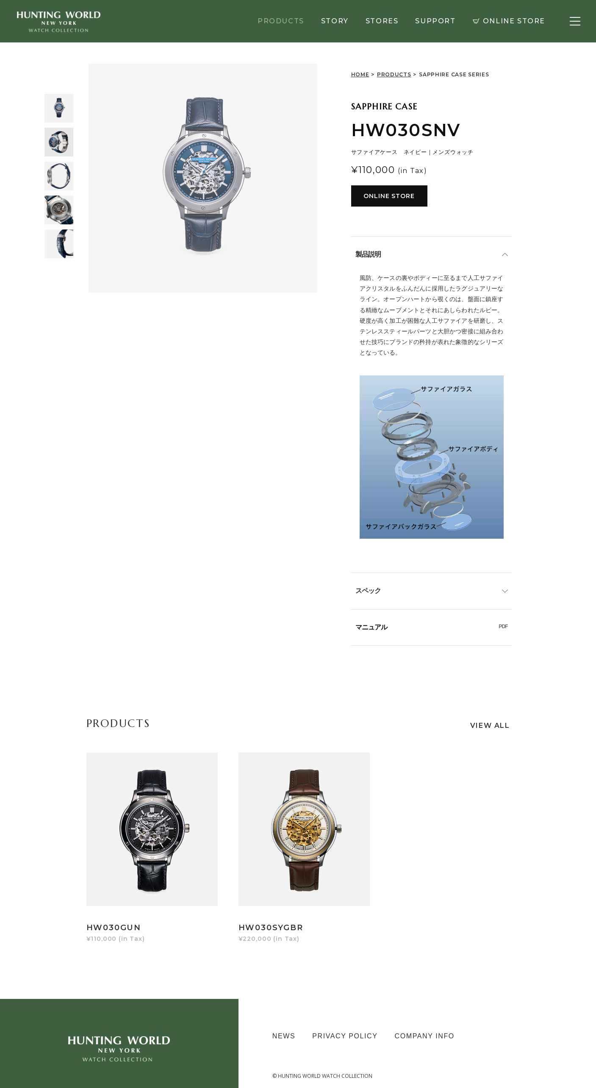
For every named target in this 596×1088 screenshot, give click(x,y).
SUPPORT (435, 21)
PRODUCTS (281, 21)
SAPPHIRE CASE (384, 106)
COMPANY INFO (425, 1023)
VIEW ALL (490, 725)
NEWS (283, 1023)
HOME (360, 74)
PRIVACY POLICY (344, 1023)
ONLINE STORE (509, 21)
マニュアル (431, 627)
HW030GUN (113, 915)
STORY (335, 21)
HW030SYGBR (267, 915)
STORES (382, 21)
